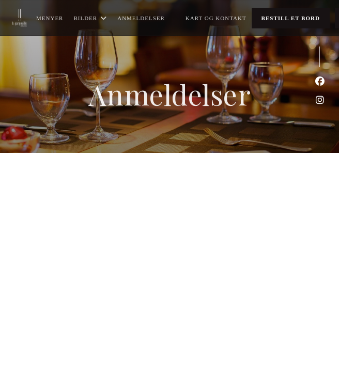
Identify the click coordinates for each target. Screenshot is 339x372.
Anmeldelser (141, 18)
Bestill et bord (290, 18)
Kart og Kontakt (216, 18)
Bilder (90, 18)
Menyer (49, 18)
